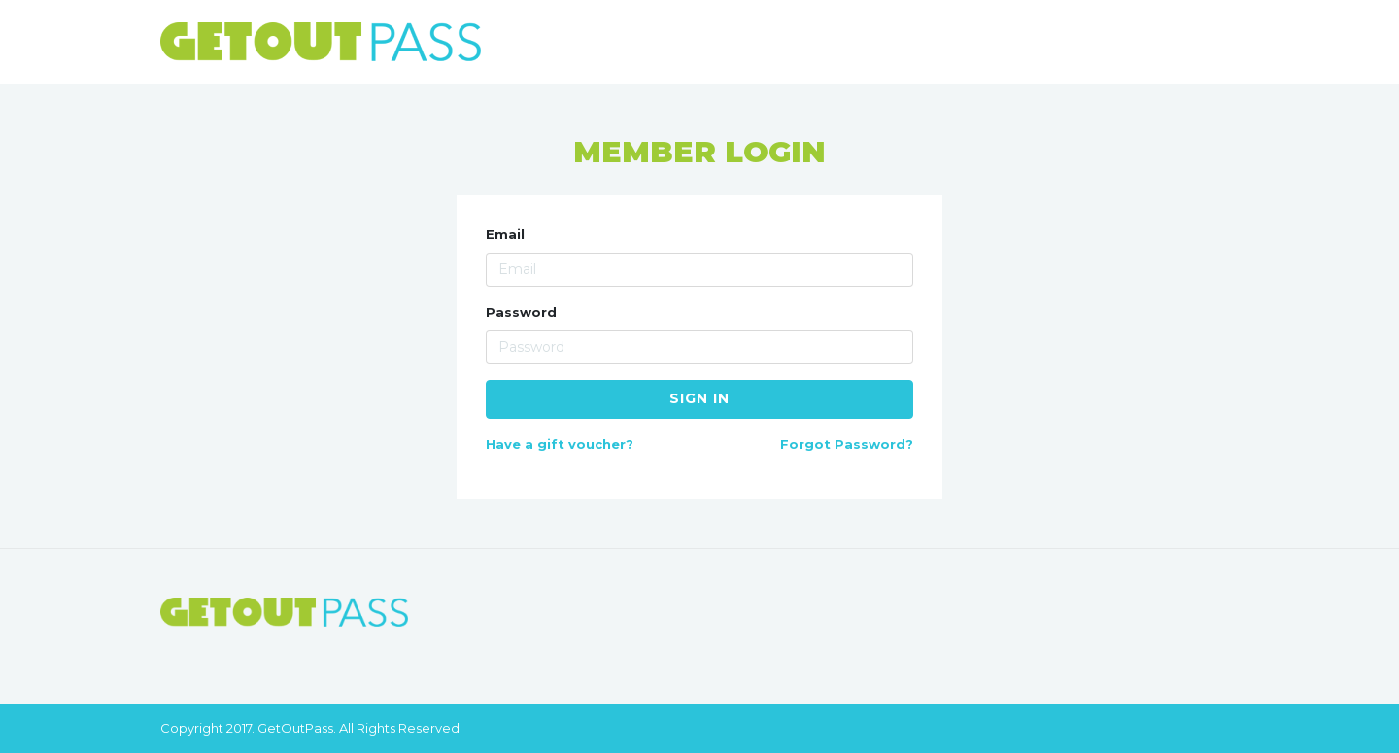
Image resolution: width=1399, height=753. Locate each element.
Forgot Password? (846, 444)
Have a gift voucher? (559, 444)
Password (521, 312)
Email (505, 234)
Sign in (699, 398)
